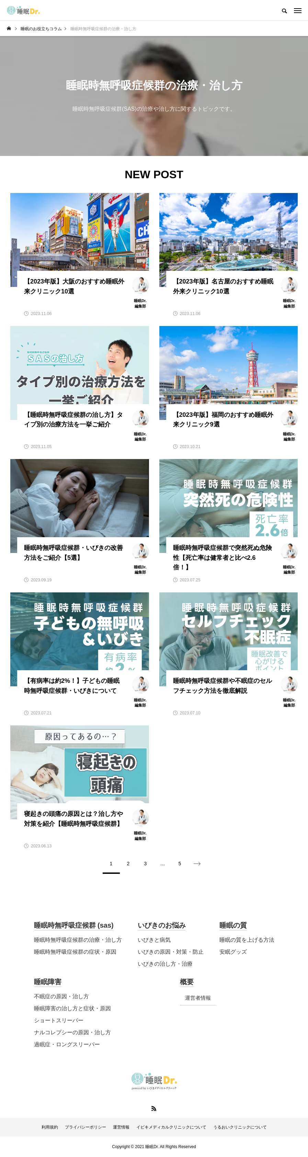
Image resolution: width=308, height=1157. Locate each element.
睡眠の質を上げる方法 (246, 940)
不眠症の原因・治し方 (61, 996)
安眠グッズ (233, 952)
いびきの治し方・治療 (165, 964)
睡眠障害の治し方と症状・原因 (72, 1008)
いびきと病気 (154, 940)
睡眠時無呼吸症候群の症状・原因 (75, 952)
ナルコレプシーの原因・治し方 (72, 1032)
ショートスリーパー (58, 1020)
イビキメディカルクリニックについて (171, 1127)
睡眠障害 (47, 982)
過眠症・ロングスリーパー (67, 1044)
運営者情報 (198, 998)
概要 (187, 982)
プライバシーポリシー (85, 1127)
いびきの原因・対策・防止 (171, 952)
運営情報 (121, 1127)
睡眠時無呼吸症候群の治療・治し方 (78, 940)
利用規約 (50, 1127)
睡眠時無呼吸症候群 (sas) (74, 925)
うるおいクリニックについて (240, 1127)
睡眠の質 (233, 925)
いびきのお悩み (162, 925)
